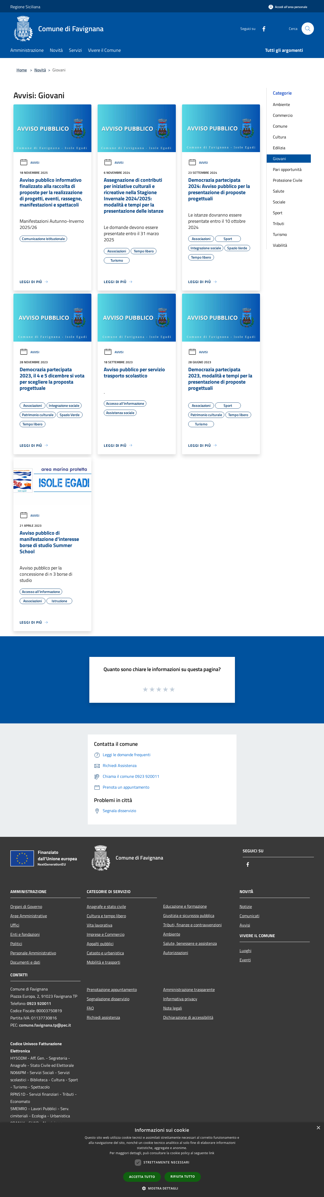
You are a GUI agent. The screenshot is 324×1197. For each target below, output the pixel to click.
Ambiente (281, 104)
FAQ (90, 1008)
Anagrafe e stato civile (106, 906)
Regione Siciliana (25, 7)
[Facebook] (262, 28)
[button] (162, 1188)
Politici (16, 943)
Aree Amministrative (28, 916)
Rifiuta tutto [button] (182, 1176)
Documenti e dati (25, 962)
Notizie (246, 906)
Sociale (279, 202)
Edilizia (279, 148)
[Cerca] (308, 28)
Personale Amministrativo (33, 953)
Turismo (280, 234)
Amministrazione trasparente (189, 989)
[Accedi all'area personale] (288, 7)
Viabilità (280, 245)
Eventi (245, 960)
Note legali (172, 1008)
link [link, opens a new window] (211, 1153)
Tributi (278, 223)
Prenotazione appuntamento (112, 989)
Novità (40, 70)
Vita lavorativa (99, 925)
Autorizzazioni (175, 953)
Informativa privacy (180, 999)
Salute (278, 191)
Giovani (279, 158)
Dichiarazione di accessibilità (188, 1017)
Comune (280, 126)
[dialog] (162, 1159)
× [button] (318, 1128)
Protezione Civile (287, 180)
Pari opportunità (287, 169)
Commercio (283, 115)
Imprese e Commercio (105, 934)
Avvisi (29, 162)
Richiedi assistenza (103, 1017)
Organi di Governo (26, 906)
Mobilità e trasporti (103, 962)
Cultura (279, 137)
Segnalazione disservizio (108, 999)
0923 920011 (39, 1003)
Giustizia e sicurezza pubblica (188, 915)
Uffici (14, 925)
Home (22, 70)
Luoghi (245, 950)
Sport (277, 213)
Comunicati (249, 916)
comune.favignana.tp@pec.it (45, 1025)
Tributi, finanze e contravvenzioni (192, 925)
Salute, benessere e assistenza (190, 943)
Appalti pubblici (100, 943)
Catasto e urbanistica (105, 953)
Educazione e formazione (185, 906)
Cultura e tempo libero (106, 916)
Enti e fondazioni (25, 934)
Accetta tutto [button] (142, 1177)
